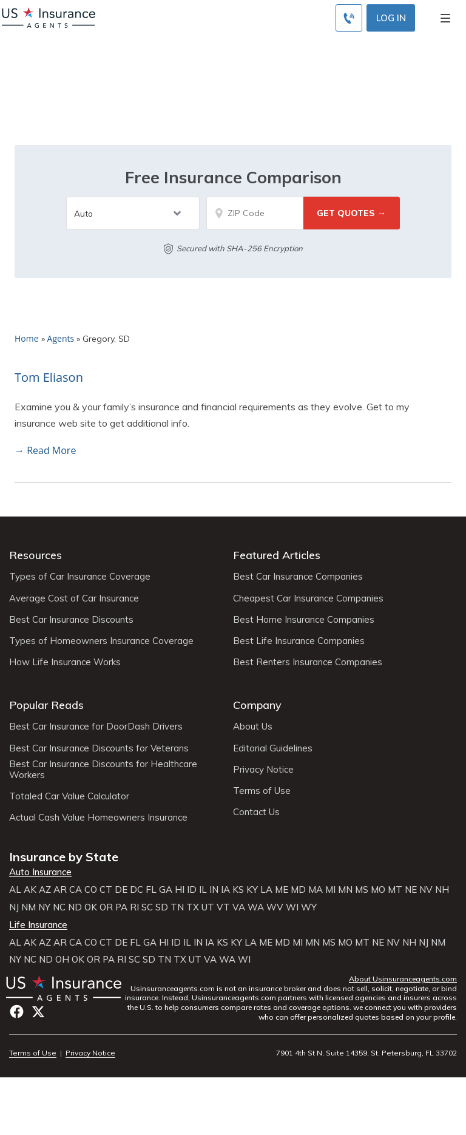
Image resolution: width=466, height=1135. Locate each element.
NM (28, 907)
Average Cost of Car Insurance (74, 598)
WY (309, 907)
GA (165, 889)
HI (179, 889)
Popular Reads (46, 705)
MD (298, 889)
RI (134, 907)
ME (281, 889)
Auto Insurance (40, 872)
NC (59, 907)
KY (252, 889)
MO (378, 889)
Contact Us (256, 812)
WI (292, 907)
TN (177, 907)
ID (192, 889)
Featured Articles (276, 555)
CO (90, 889)
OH (62, 959)
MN (345, 889)
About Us (252, 726)
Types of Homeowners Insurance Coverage (101, 640)
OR (106, 907)
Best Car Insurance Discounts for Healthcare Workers (103, 770)
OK (90, 907)
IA (225, 889)
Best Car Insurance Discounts (71, 619)
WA (256, 907)
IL (203, 889)
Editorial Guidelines (272, 748)
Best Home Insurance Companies (303, 619)
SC (147, 907)
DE (121, 889)
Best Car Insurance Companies (298, 576)
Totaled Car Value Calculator (69, 796)
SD (161, 907)
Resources (35, 555)
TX (192, 907)
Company (257, 705)
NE (411, 889)
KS (238, 889)
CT (106, 889)
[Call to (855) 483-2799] (349, 18)
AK (30, 889)
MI (330, 889)
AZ (45, 889)
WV (274, 907)
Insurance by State (63, 856)
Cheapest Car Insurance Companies (308, 598)
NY (44, 907)
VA (238, 907)
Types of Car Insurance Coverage (79, 576)
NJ (14, 907)
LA (266, 889)
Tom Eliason (49, 377)
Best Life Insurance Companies (299, 640)
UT (207, 907)
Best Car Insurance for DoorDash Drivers (96, 726)
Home (27, 338)
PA (121, 907)
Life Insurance (38, 925)
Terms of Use (262, 790)
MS (361, 889)
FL (151, 889)
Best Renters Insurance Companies (307, 662)
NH (442, 889)
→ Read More (45, 450)
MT (395, 889)
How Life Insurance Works (65, 662)
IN (213, 889)
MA (315, 889)
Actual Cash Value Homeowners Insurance (98, 817)
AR (60, 889)
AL (15, 889)
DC (136, 889)
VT (223, 907)
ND (75, 907)
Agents (61, 338)
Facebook (16, 1011)
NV (426, 889)
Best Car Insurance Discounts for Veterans (99, 748)
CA (75, 889)
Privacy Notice (263, 769)
